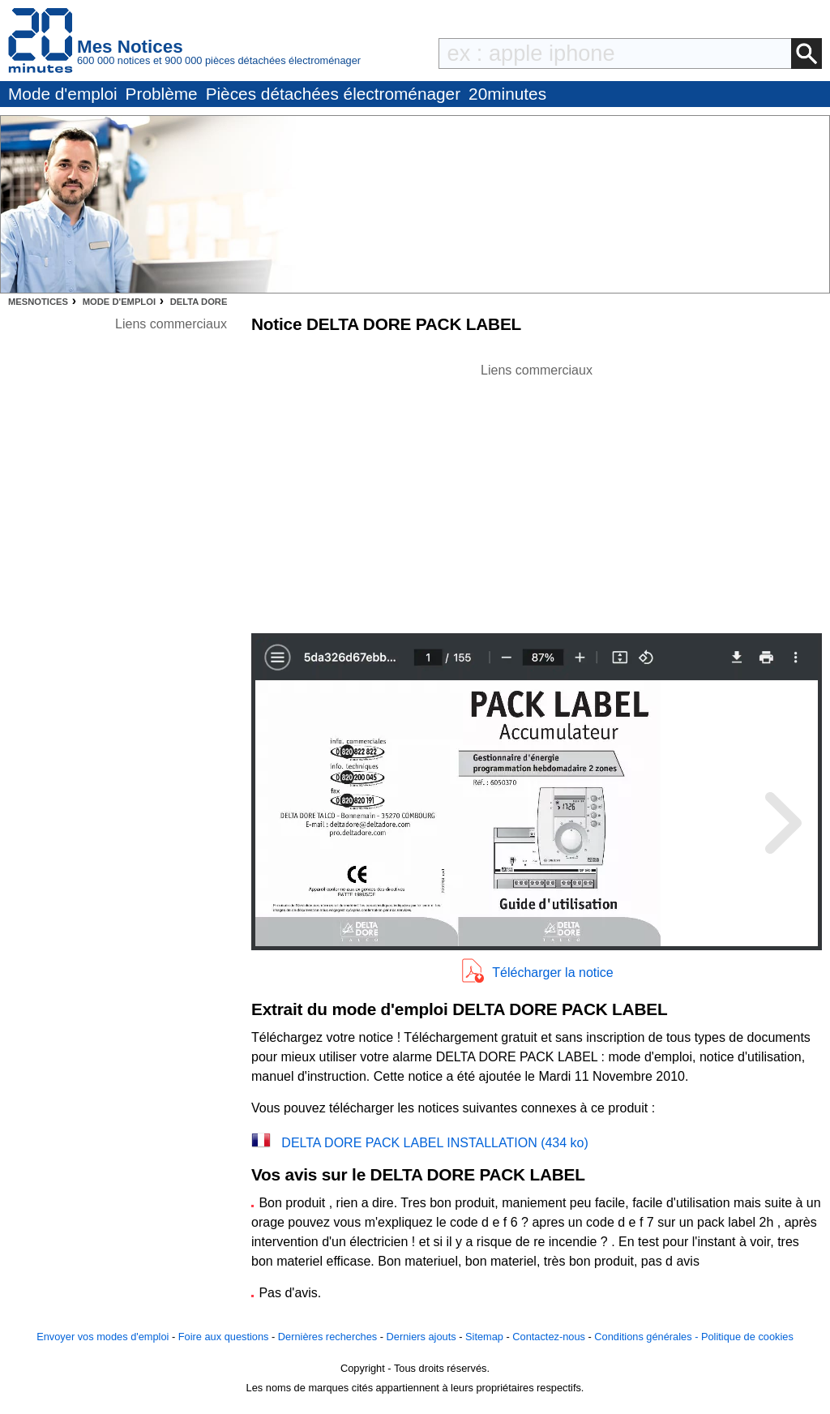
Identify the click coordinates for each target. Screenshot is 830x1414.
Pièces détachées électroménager (333, 93)
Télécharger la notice (552, 972)
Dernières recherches (327, 1336)
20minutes (507, 93)
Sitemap (484, 1336)
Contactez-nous (548, 1336)
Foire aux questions (223, 1336)
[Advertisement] (536, 493)
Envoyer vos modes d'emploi (102, 1336)
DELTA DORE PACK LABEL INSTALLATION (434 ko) (434, 1143)
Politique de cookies (747, 1336)
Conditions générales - (647, 1336)
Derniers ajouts (421, 1336)
